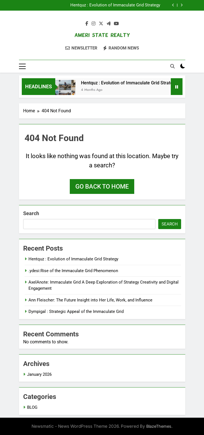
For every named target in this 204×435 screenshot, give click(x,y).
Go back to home (102, 186)
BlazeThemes (158, 426)
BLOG (32, 407)
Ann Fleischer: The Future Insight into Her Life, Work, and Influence (90, 300)
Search (31, 213)
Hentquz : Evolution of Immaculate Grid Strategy (115, 5)
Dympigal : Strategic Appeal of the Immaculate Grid (76, 311)
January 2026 (39, 374)
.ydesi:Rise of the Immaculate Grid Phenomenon (73, 270)
